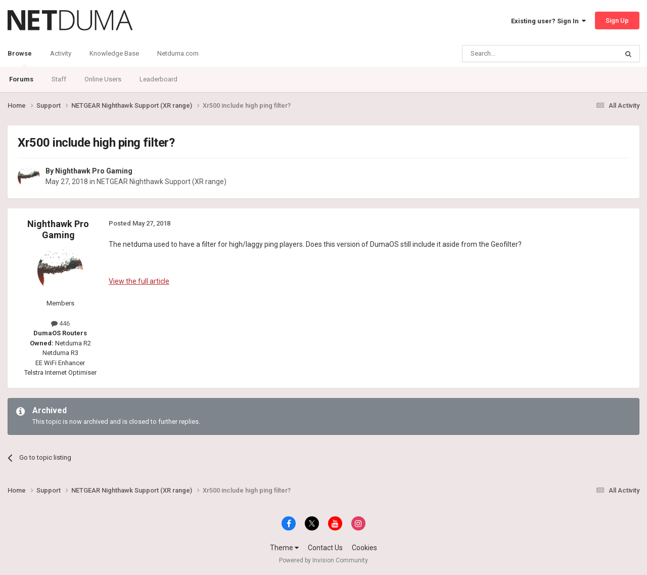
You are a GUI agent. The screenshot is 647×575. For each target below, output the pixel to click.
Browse (20, 58)
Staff (59, 79)
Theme (284, 548)
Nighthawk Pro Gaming (93, 171)
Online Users (102, 79)
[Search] (516, 54)
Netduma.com (178, 53)
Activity (60, 53)
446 (60, 323)
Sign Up (617, 20)
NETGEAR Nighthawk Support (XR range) (161, 182)
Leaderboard (158, 79)
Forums (21, 79)
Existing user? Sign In (548, 21)
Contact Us (325, 548)
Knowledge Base (114, 53)
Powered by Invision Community (323, 560)
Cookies (364, 548)
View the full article (139, 281)
